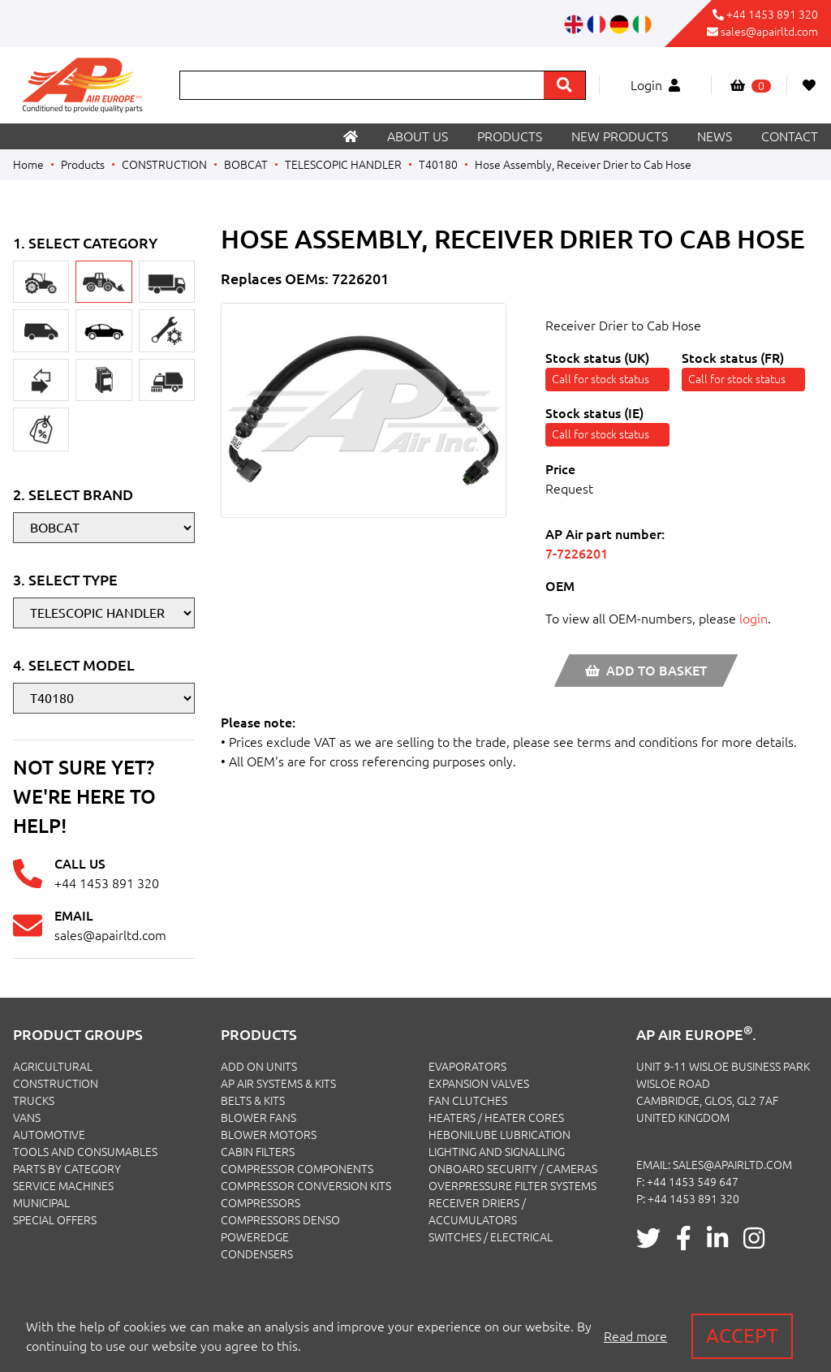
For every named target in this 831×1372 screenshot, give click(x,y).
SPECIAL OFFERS (55, 1220)
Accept (742, 1336)
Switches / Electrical (490, 1237)
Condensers (257, 1254)
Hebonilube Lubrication (499, 1134)
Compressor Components (297, 1169)
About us (417, 136)
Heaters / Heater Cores (496, 1117)
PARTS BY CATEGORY (67, 1169)
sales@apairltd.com (769, 31)
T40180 (438, 164)
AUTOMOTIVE (49, 1134)
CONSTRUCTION (164, 164)
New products (619, 136)
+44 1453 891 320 (772, 14)
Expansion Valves (478, 1083)
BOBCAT (246, 164)
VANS (27, 1117)
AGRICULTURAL (53, 1066)
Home (28, 164)
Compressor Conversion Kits (306, 1186)
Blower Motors (268, 1134)
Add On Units (259, 1066)
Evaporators (467, 1066)
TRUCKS (33, 1100)
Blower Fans (258, 1117)
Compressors (260, 1203)
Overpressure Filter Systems (512, 1186)
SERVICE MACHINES (63, 1186)
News (714, 136)
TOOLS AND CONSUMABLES (85, 1151)
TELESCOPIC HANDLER (343, 164)
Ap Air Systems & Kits (278, 1083)
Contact (789, 136)
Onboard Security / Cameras (512, 1169)
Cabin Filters (258, 1151)
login (753, 618)
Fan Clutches (467, 1100)
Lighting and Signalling (496, 1151)
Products (509, 136)
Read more (635, 1336)
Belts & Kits (253, 1100)
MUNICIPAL (41, 1203)
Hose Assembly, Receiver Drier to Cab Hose (583, 164)
